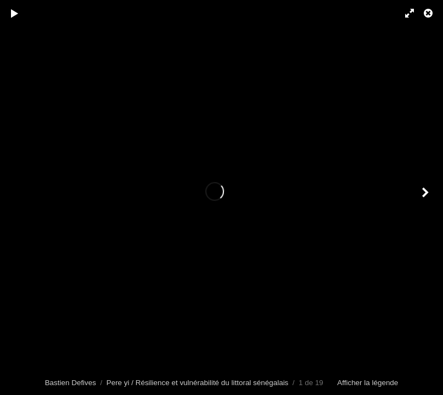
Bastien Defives (70, 383)
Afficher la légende (367, 383)
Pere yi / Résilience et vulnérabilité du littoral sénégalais (197, 383)
